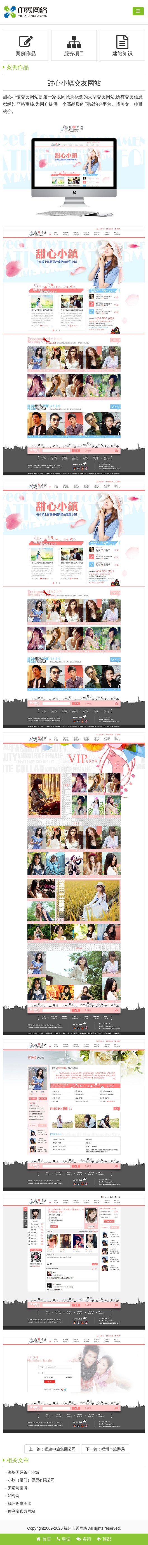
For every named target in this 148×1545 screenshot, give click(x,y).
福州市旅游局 (113, 1449)
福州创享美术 (19, 1503)
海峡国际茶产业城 (23, 1472)
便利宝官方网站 (21, 1511)
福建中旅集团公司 (60, 1449)
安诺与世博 (17, 1488)
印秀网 (14, 1495)
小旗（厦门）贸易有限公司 (31, 1480)
